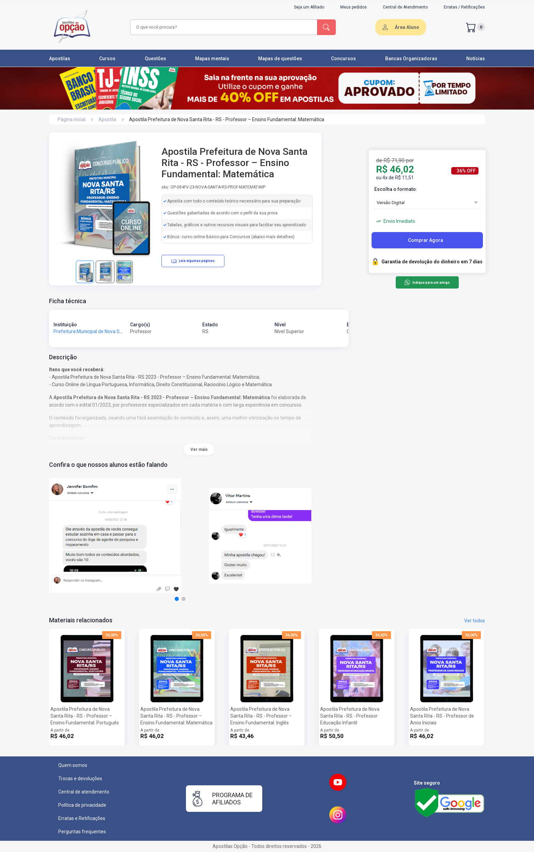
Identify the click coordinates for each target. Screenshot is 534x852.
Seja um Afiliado (309, 7)
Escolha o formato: (395, 189)
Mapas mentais (212, 58)
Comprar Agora (425, 240)
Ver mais (199, 449)
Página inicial (71, 119)
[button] (177, 599)
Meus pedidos (353, 7)
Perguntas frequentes (82, 831)
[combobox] (222, 27)
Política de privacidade (82, 805)
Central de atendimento (83, 791)
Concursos (343, 58)
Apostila (107, 119)
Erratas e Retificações (81, 818)
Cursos (107, 58)
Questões (155, 58)
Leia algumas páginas (193, 261)
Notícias (475, 58)
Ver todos (474, 620)
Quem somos (72, 765)
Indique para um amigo (427, 282)
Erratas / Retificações (464, 7)
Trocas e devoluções (80, 778)
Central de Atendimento (405, 7)
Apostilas (59, 58)
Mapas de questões (280, 58)
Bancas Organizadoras (411, 58)
